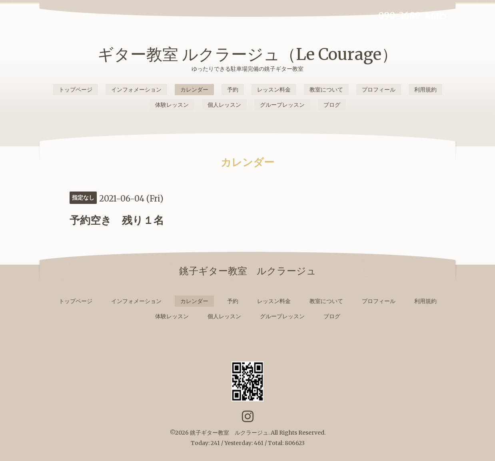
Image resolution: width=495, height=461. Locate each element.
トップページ (75, 89)
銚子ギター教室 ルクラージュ (229, 432)
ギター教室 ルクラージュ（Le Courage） (247, 54)
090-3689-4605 (412, 15)
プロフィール (378, 89)
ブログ (331, 104)
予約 (232, 89)
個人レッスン (224, 104)
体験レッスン (172, 104)
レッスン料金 (274, 89)
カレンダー (194, 89)
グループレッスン (282, 104)
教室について (326, 89)
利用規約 (425, 89)
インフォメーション (136, 89)
